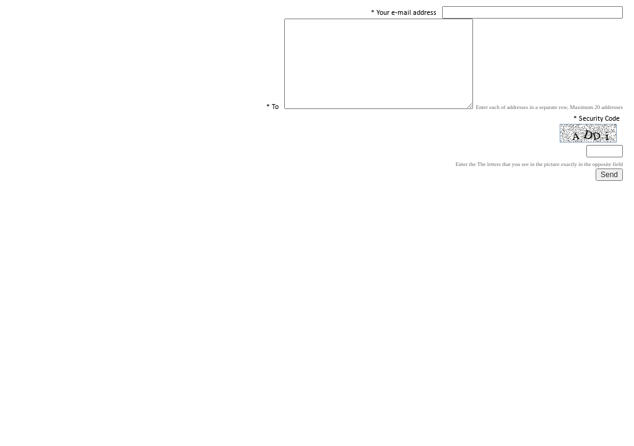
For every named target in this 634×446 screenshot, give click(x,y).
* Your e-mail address (403, 13)
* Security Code (596, 119)
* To (272, 107)
